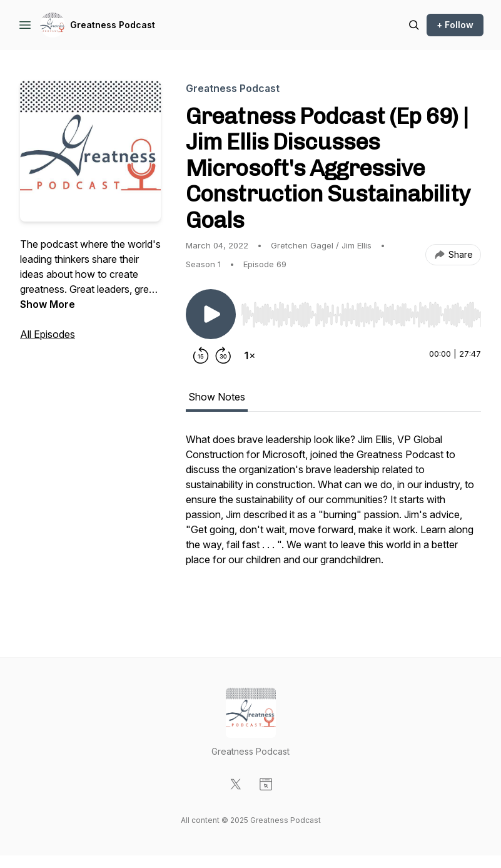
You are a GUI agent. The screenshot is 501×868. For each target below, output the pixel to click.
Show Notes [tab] (216, 397)
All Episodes (47, 334)
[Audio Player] (361, 311)
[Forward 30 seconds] (223, 355)
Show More (47, 304)
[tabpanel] (333, 519)
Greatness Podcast (112, 24)
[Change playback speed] (249, 355)
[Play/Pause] (211, 314)
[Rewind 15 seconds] (201, 355)
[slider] (361, 315)
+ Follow (455, 24)
